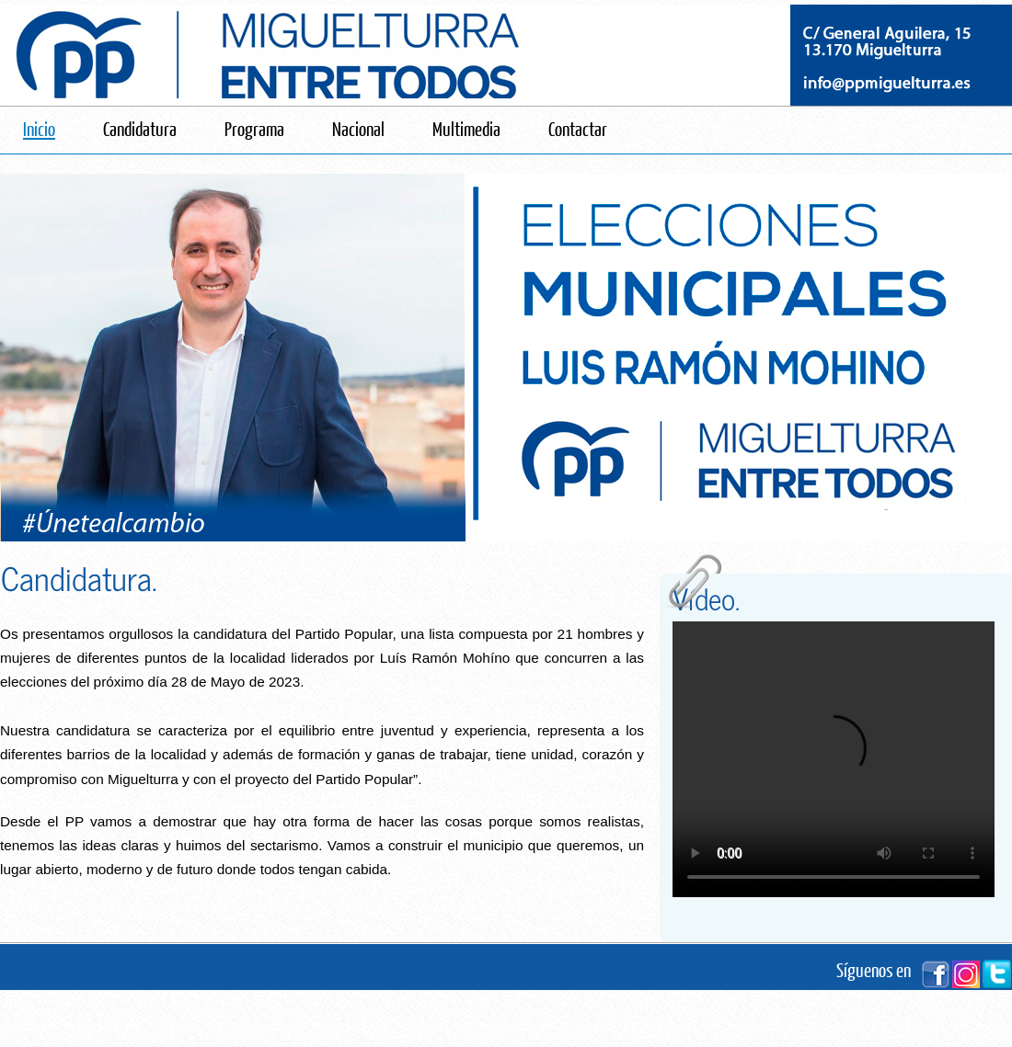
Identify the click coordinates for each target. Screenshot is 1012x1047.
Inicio (39, 128)
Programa (254, 128)
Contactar (577, 128)
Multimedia (466, 128)
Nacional (358, 128)
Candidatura (140, 128)
